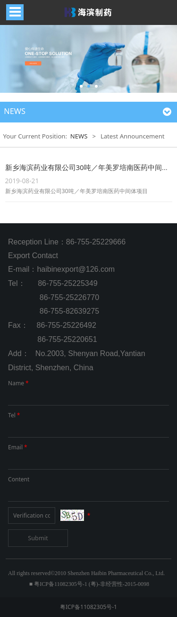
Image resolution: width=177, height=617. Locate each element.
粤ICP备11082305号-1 (88, 607)
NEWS (79, 136)
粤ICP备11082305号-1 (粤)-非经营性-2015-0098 (91, 584)
